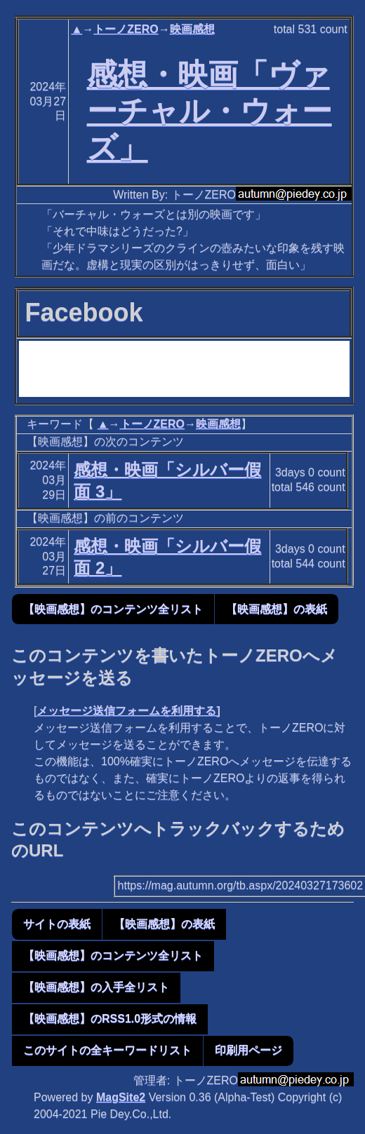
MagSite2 (120, 1097)
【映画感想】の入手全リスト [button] (96, 987)
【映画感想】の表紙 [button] (276, 609)
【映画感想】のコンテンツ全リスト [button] (113, 609)
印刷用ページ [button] (248, 1050)
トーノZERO (125, 29)
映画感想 (192, 29)
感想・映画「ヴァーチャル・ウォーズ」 (209, 111)
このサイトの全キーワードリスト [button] (107, 1050)
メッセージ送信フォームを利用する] (128, 711)
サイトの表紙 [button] (57, 924)
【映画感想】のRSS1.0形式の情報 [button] (110, 1019)
